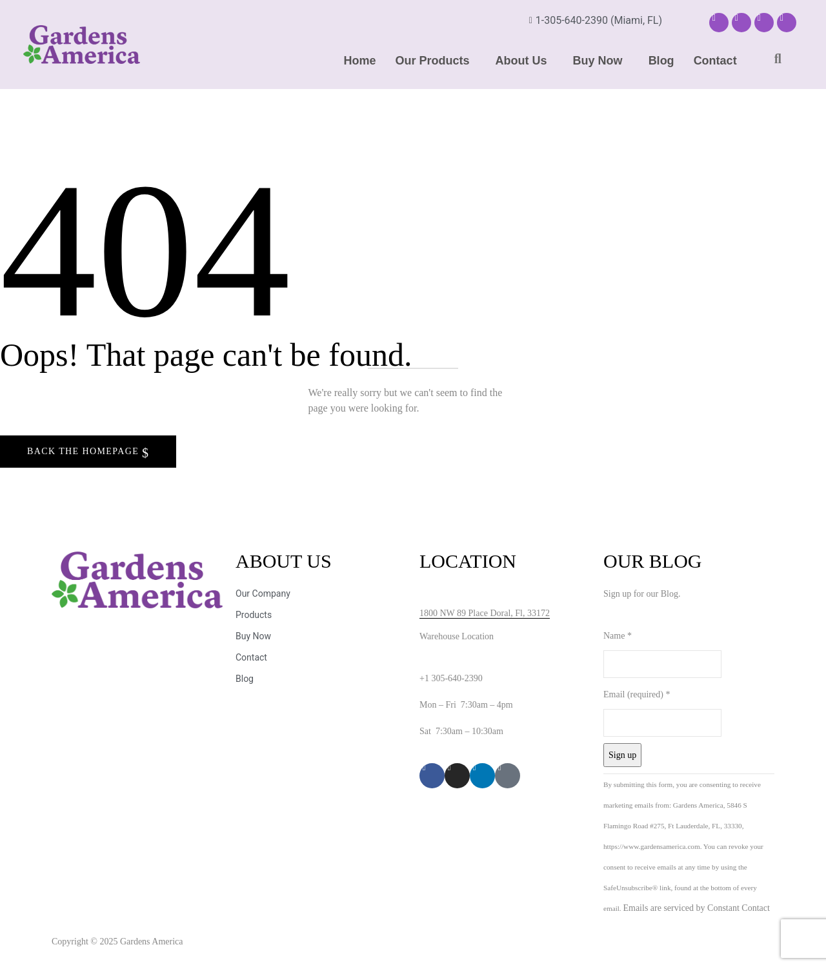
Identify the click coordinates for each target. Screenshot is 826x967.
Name (617, 636)
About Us (521, 60)
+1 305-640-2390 (451, 678)
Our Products (433, 60)
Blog (661, 60)
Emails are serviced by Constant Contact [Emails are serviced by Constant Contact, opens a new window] (696, 908)
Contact (715, 60)
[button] (436, 60)
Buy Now (598, 60)
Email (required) (636, 694)
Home (360, 60)
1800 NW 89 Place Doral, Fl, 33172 (484, 613)
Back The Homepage (84, 451)
